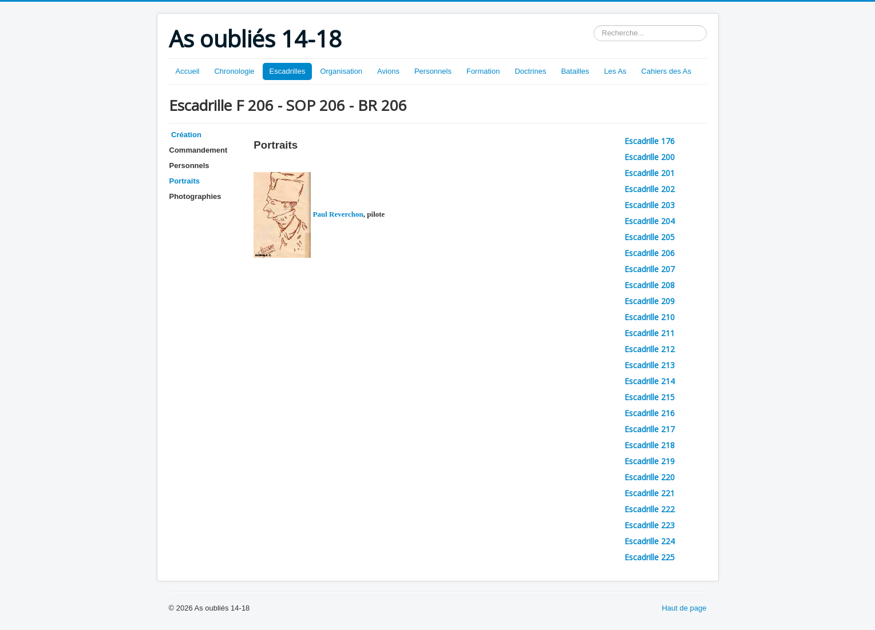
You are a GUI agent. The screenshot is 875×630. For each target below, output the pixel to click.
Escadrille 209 (649, 301)
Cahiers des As (666, 71)
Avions (388, 71)
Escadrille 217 (649, 429)
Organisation (341, 71)
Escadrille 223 (649, 525)
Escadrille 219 (649, 461)
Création (185, 134)
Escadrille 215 (649, 397)
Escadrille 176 (649, 140)
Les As (615, 71)
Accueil (188, 71)
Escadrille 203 (649, 205)
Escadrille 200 (649, 156)
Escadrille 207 (649, 269)
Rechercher (593, 25)
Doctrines (530, 71)
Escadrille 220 (649, 477)
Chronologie (234, 71)
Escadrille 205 (649, 237)
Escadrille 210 (649, 317)
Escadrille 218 (649, 445)
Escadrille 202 (649, 189)
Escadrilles (288, 71)
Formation (483, 71)
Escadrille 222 (649, 509)
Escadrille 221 (649, 493)
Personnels (433, 71)
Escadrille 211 (649, 333)
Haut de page (684, 608)
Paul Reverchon (308, 214)
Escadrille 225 (649, 557)
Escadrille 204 (649, 221)
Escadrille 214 (649, 381)
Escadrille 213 (649, 365)
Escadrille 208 (649, 285)
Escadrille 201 (649, 173)
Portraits (184, 181)
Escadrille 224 (649, 541)
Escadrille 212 (649, 349)
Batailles (575, 71)
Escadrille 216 (649, 413)
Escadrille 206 (649, 253)
